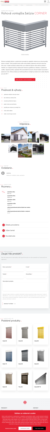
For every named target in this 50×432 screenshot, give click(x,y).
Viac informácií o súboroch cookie (33, 417)
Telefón (5, 274)
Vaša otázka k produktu (8, 281)
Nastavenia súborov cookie (10, 428)
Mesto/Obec (29, 274)
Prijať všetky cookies (39, 428)
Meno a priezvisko (7, 267)
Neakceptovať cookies (25, 428)
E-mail (28, 267)
